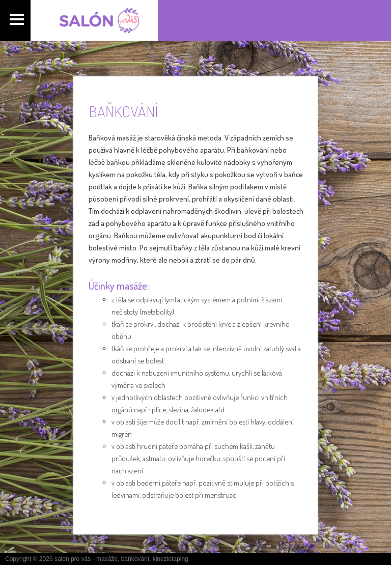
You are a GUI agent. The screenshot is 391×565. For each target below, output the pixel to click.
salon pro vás (72, 558)
